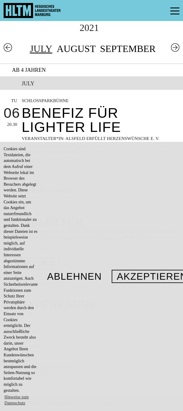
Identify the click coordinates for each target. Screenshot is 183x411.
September (128, 48)
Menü (161, 10)
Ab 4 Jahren (29, 70)
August (76, 48)
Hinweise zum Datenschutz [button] (17, 400)
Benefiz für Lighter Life (71, 120)
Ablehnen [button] (74, 276)
